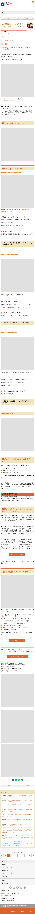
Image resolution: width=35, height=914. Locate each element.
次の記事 (27, 18)
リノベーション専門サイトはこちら (17, 656)
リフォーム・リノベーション (8, 40)
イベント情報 (5, 883)
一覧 (18, 18)
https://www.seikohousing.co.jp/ (9, 670)
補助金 (3, 37)
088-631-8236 (7, 895)
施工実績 (4, 864)
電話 (31, 911)
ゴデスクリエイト (10, 906)
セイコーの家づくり (7, 867)
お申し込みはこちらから (17, 554)
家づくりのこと (5, 33)
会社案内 (4, 880)
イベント (4, 911)
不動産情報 (4, 877)
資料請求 (13, 911)
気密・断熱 (4, 44)
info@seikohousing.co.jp (11, 671)
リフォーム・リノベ (7, 873)
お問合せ (22, 911)
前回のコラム (4, 47)
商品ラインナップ (6, 870)
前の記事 (8, 18)
